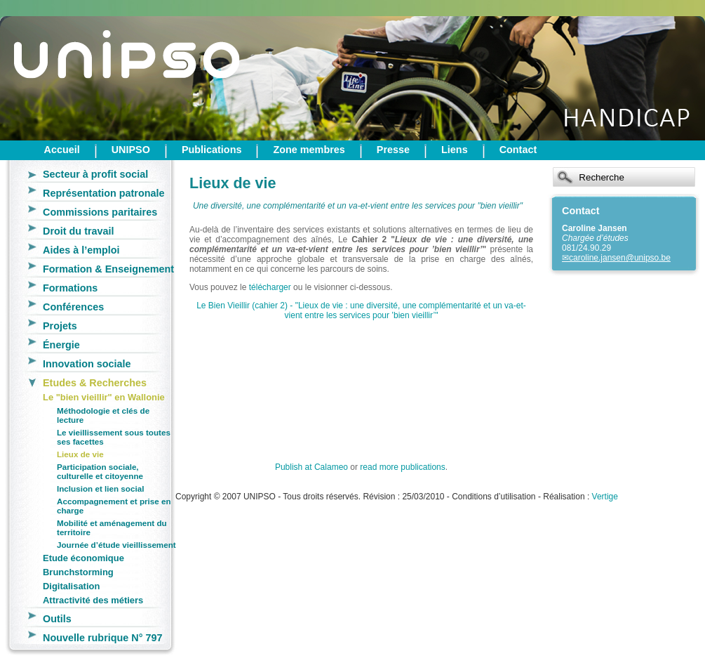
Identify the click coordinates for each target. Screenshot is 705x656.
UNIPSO (131, 149)
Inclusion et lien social (100, 488)
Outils (57, 618)
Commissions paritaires (100, 212)
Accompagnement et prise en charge (114, 506)
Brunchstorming (78, 572)
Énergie (61, 344)
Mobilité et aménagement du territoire (112, 527)
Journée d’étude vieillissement (116, 544)
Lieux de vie (80, 454)
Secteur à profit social (95, 174)
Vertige (605, 496)
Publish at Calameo (311, 467)
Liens (454, 149)
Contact (518, 149)
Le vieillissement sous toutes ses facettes (113, 437)
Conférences (73, 307)
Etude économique (83, 558)
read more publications (402, 467)
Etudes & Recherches (95, 382)
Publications (212, 149)
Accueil (62, 149)
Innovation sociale (87, 363)
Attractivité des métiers (93, 600)
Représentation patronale (104, 193)
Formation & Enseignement (108, 269)
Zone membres (308, 149)
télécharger (270, 287)
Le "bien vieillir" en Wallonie (104, 397)
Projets (60, 326)
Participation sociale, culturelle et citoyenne (100, 471)
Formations (70, 288)
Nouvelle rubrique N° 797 (103, 637)
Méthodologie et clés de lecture (103, 415)
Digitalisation (71, 586)
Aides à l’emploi (81, 250)
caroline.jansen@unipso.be (620, 258)
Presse (393, 149)
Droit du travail (78, 231)
